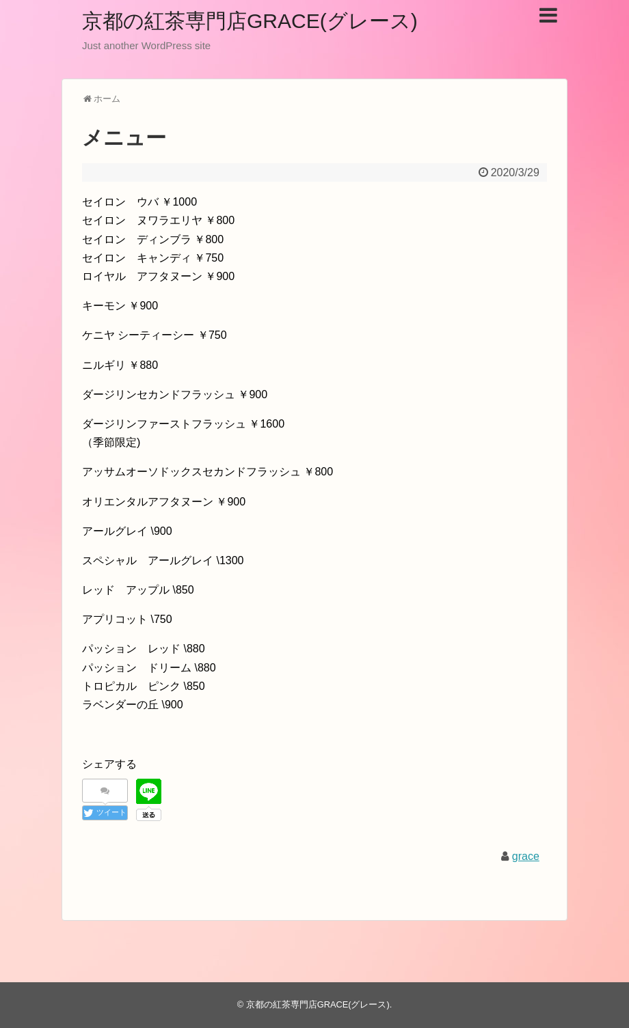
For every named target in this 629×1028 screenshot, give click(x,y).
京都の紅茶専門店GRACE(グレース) (250, 21)
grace (525, 856)
